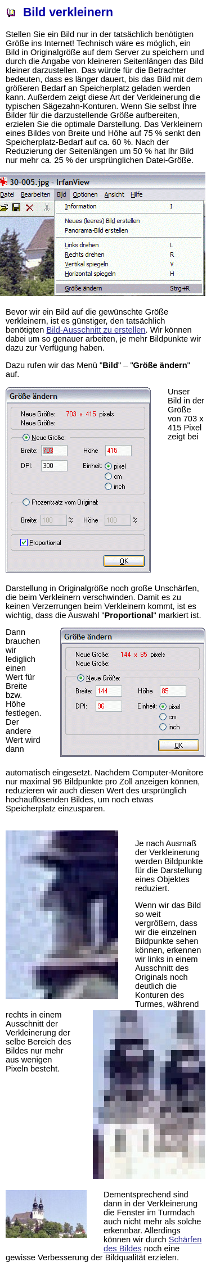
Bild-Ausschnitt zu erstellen (96, 329)
